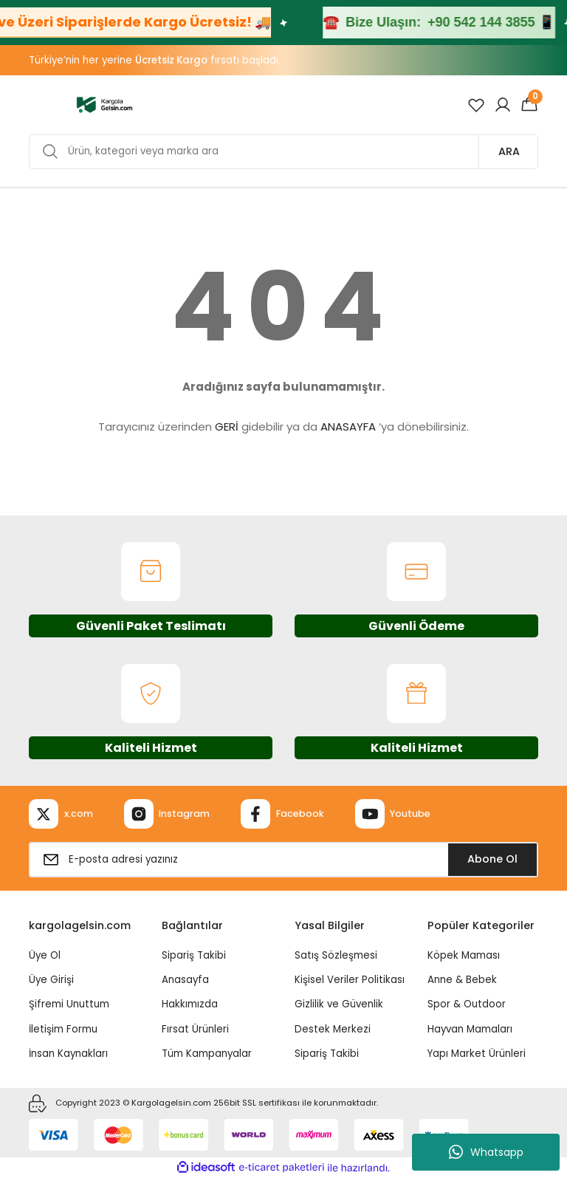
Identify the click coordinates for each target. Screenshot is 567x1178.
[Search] (283, 151)
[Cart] (529, 105)
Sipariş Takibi (194, 955)
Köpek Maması (463, 955)
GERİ (226, 426)
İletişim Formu (63, 1029)
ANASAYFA (348, 426)
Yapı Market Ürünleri (476, 1054)
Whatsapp (486, 1152)
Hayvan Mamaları (469, 1029)
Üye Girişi (51, 980)
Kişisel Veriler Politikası (350, 980)
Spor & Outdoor (466, 1004)
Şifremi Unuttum (69, 1004)
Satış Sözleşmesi (336, 955)
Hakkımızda (190, 1004)
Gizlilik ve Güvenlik (339, 1004)
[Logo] (104, 104)
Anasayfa (185, 980)
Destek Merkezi (333, 1029)
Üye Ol (45, 955)
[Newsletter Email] (283, 859)
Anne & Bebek (462, 980)
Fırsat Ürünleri (195, 1029)
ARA (509, 151)
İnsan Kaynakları (68, 1054)
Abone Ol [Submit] (492, 859)
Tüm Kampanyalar (207, 1054)
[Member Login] (503, 105)
